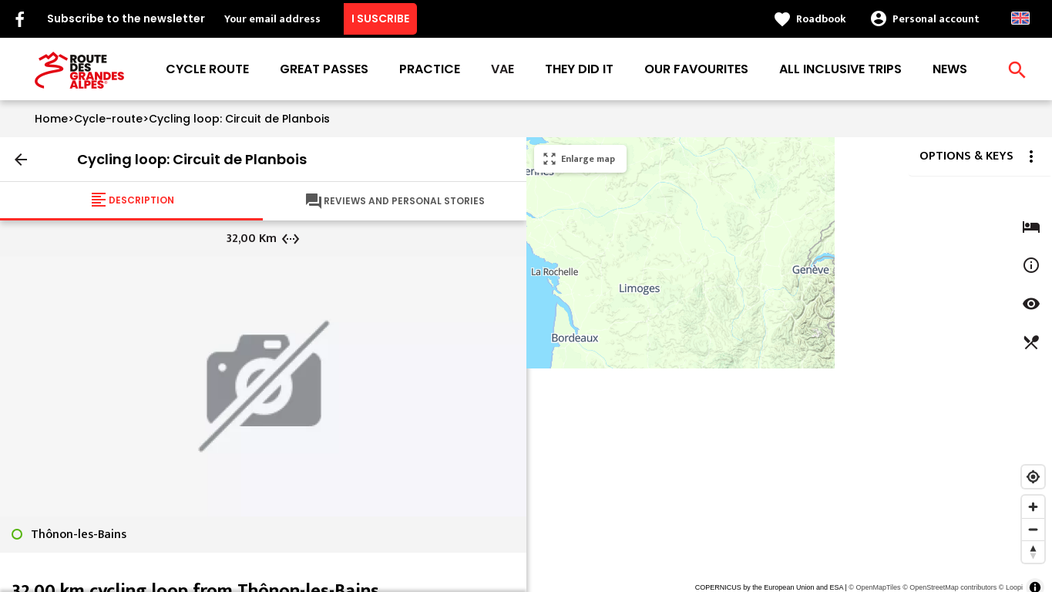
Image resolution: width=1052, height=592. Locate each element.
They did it (579, 69)
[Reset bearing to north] (1033, 551)
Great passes (324, 69)
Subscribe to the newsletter (126, 18)
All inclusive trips (840, 69)
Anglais (1020, 18)
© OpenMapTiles (874, 587)
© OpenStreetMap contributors (949, 587)
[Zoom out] (1033, 529)
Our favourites (696, 69)
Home (51, 118)
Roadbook (821, 19)
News (950, 69)
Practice (429, 69)
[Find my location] (1033, 477)
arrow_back (21, 159)
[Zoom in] (1033, 507)
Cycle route (207, 69)
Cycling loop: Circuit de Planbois (239, 118)
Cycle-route (108, 118)
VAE (502, 69)
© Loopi (1011, 587)
